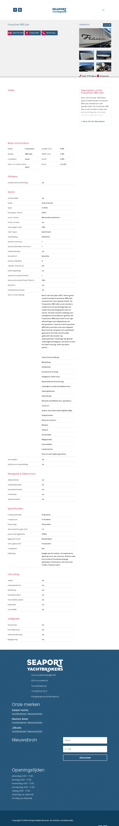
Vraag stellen (34, 33)
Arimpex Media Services (38, 820)
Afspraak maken (18, 33)
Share (107, 25)
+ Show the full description (93, 121)
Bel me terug (50, 33)
